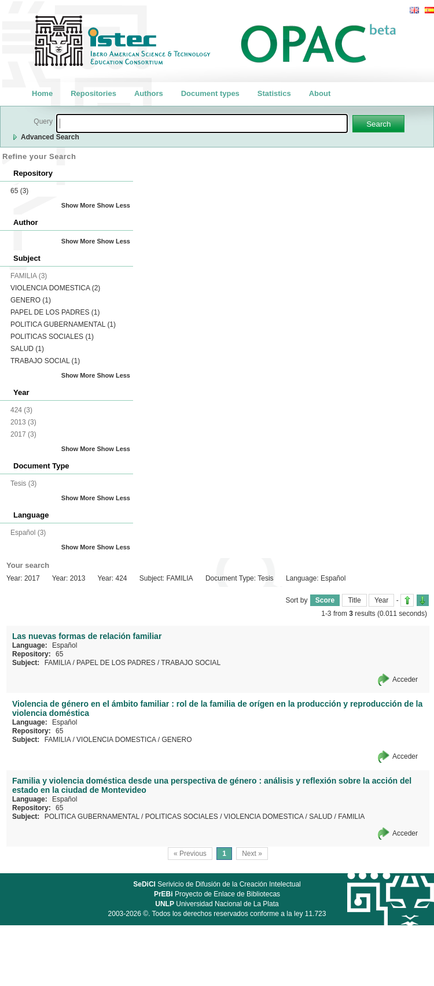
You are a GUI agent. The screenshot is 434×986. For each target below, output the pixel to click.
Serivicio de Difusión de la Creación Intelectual (217, 884)
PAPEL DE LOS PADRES (55, 312)
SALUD (27, 349)
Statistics (274, 93)
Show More (78, 205)
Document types (210, 93)
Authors (148, 93)
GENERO (30, 300)
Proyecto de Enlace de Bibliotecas (217, 894)
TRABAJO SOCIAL (45, 361)
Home (42, 93)
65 (19, 191)
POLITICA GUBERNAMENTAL (63, 324)
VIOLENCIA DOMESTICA (55, 288)
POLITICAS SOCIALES (52, 337)
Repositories (93, 93)
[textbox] (202, 123)
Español (64, 645)
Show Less (113, 205)
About (320, 93)
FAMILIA (58, 663)
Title (354, 600)
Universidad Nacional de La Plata (216, 904)
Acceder (405, 679)
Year (381, 600)
